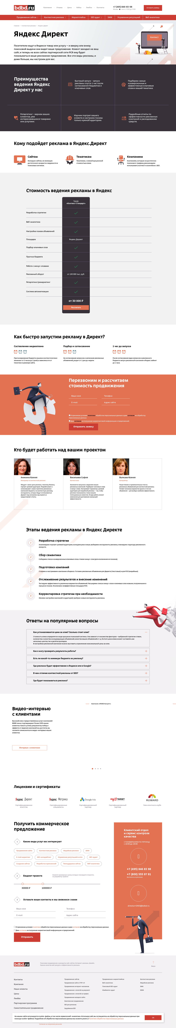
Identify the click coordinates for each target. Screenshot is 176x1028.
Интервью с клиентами (29, 748)
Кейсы (78, 8)
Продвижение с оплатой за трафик (76, 994)
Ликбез (89, 8)
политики (91, 415)
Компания (47, 8)
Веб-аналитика (153, 17)
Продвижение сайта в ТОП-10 (74, 983)
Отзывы (59, 8)
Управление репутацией (129, 17)
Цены (69, 8)
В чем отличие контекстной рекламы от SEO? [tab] (90, 673)
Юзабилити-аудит (108, 990)
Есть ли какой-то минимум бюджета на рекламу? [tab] (90, 658)
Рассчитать (76, 308)
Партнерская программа (25, 1003)
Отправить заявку (83, 427)
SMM (110, 17)
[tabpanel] (105, 732)
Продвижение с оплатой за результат (77, 990)
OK (153, 1018)
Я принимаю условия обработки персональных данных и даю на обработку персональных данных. (107, 417)
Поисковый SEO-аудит (110, 986)
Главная (16, 26)
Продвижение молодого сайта (74, 997)
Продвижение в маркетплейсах (113, 979)
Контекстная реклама (55, 17)
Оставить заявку (153, 8)
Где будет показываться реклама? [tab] (90, 680)
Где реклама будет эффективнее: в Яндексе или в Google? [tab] (90, 666)
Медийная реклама (147, 983)
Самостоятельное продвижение (28, 1008)
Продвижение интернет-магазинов (76, 986)
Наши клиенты (21, 989)
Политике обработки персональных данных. (106, 1019)
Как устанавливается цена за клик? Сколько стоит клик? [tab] (90, 632)
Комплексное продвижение (74, 1001)
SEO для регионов (70, 1004)
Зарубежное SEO (70, 1008)
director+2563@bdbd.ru (139, 906)
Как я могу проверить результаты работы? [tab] (90, 651)
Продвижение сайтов (28, 17)
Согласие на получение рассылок (50, 1024)
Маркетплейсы (79, 17)
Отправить (27, 937)
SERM (142, 990)
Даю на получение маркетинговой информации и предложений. (99, 421)
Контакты (100, 8)
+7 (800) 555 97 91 (139, 874)
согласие (131, 415)
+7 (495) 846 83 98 (139, 869)
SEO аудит (96, 17)
